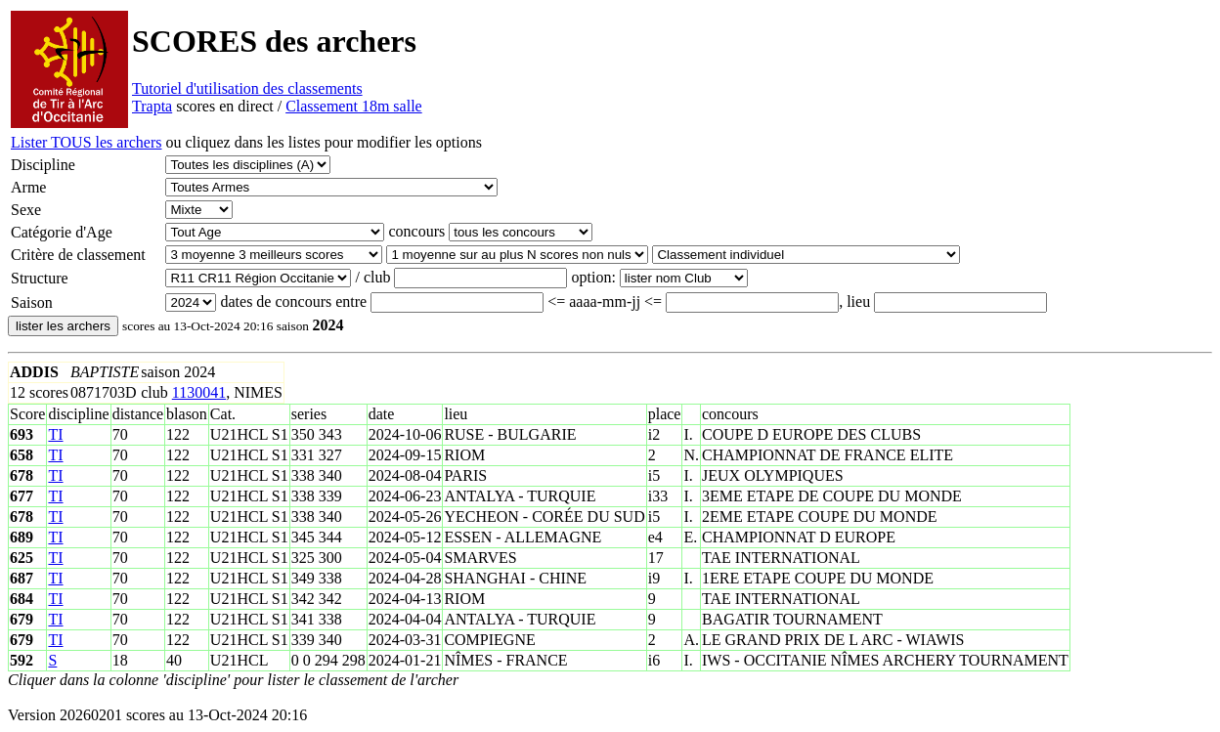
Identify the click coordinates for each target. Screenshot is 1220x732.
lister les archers (63, 326)
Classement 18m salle (353, 106)
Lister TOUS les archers (86, 142)
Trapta (152, 106)
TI (55, 434)
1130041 (199, 392)
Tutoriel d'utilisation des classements (247, 88)
